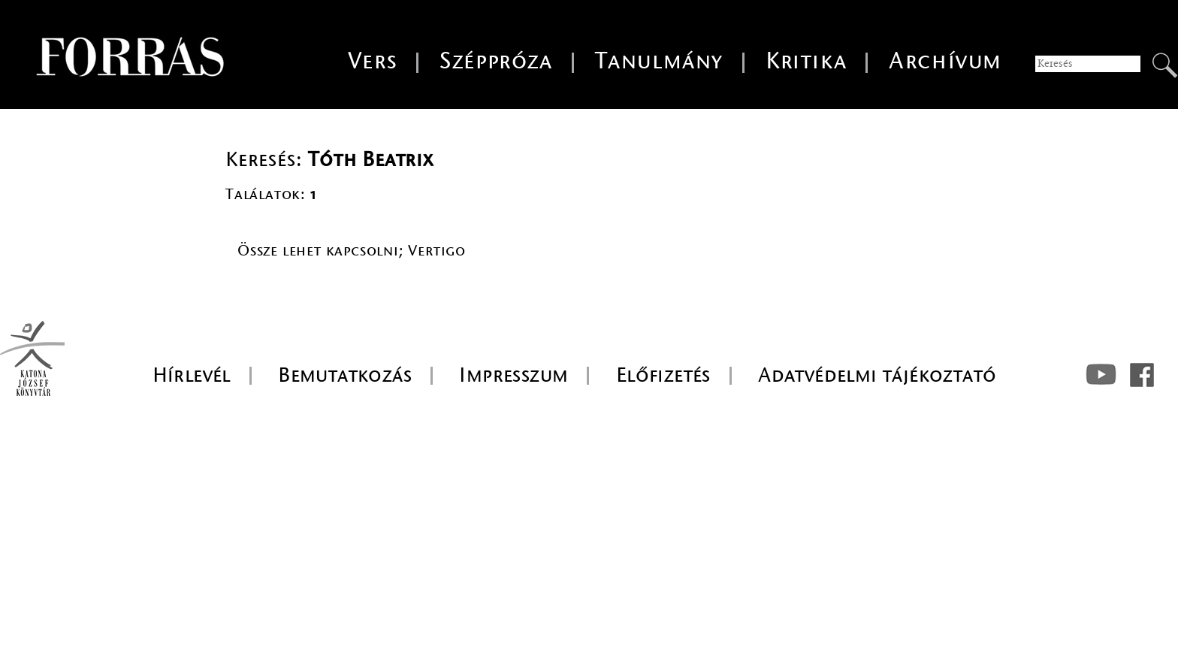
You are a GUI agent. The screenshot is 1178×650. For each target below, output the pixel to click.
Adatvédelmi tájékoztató (877, 375)
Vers (372, 61)
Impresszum (513, 375)
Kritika (806, 61)
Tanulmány (659, 61)
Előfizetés (663, 375)
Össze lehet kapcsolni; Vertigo (351, 250)
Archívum (945, 61)
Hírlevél (192, 375)
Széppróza (495, 61)
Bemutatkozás (345, 375)
